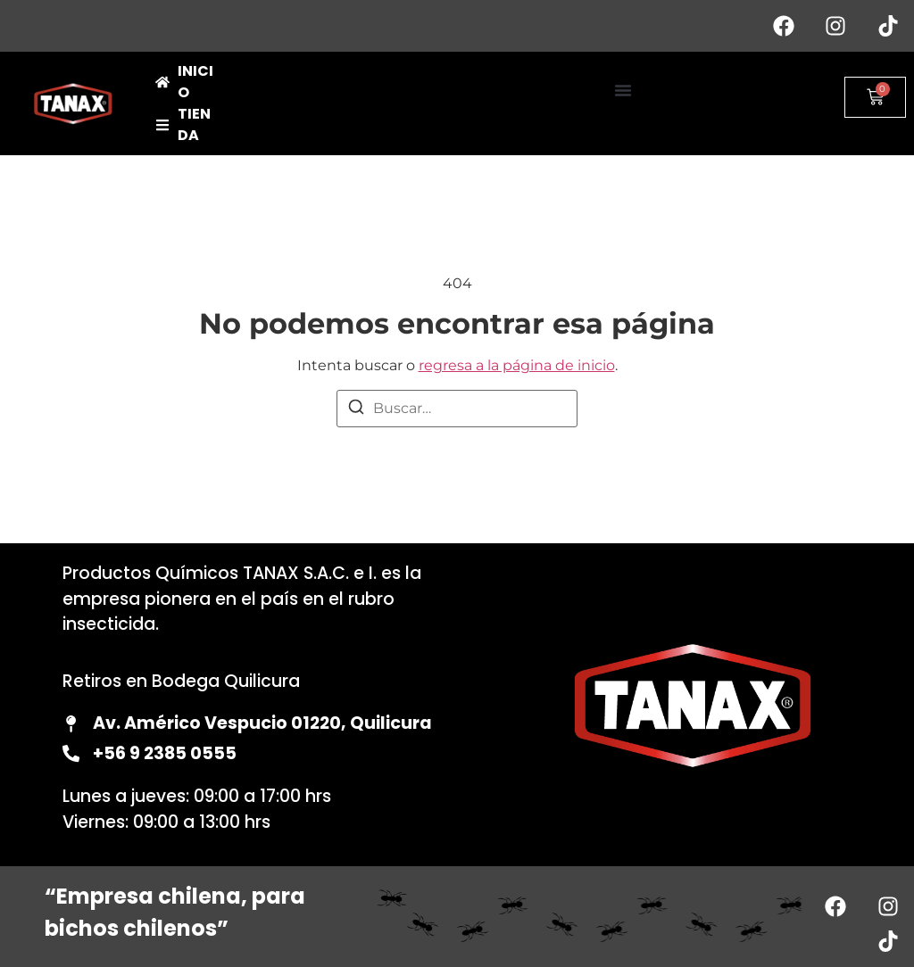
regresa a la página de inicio (517, 365)
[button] (623, 90)
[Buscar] (356, 410)
